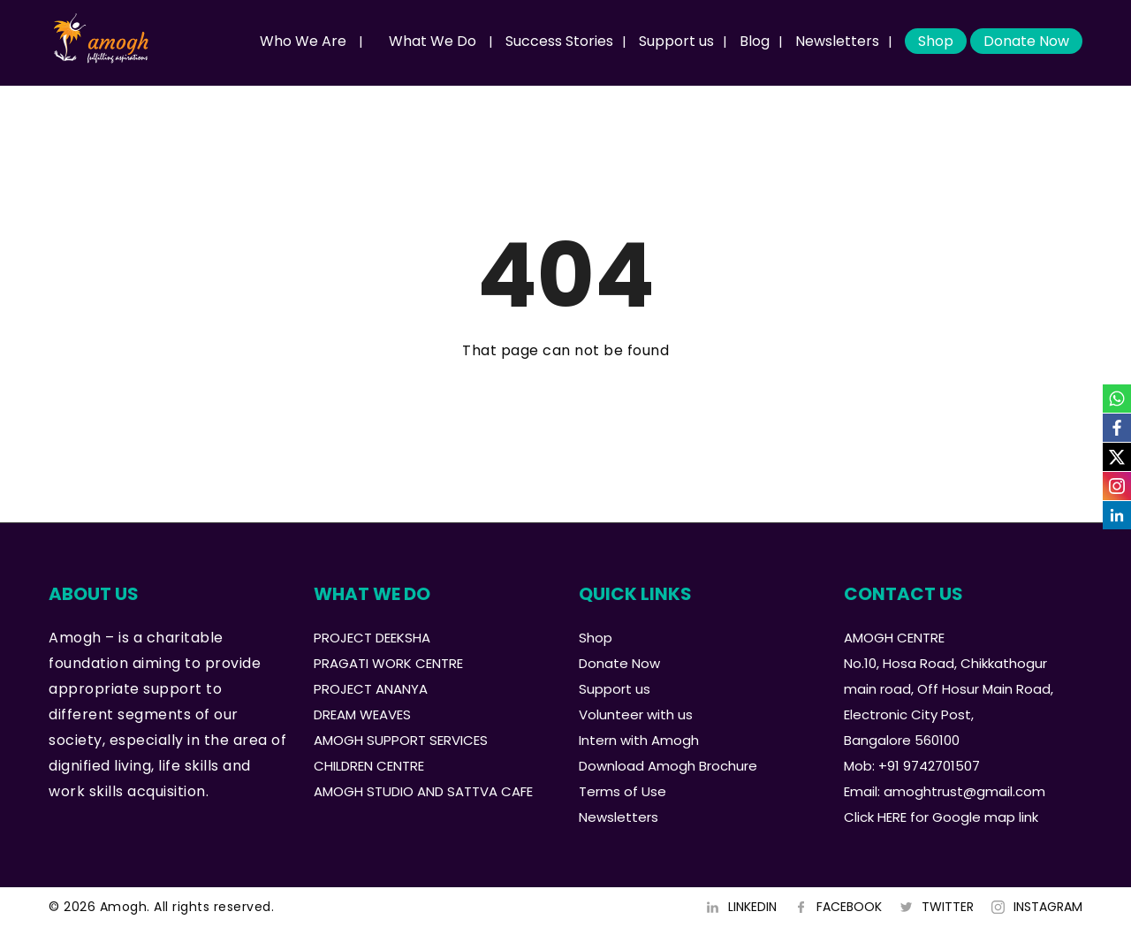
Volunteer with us (636, 714)
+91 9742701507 (929, 765)
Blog (755, 41)
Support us (676, 41)
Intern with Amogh (639, 740)
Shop (935, 41)
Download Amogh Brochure (668, 765)
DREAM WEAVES (362, 714)
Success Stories (559, 41)
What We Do (432, 41)
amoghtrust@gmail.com (964, 791)
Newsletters (837, 41)
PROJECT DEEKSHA (372, 637)
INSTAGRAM (1047, 907)
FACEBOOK (849, 907)
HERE (892, 817)
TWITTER (948, 907)
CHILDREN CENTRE (369, 765)
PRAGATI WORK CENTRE (388, 663)
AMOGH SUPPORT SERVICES (401, 740)
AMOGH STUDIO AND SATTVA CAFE (423, 791)
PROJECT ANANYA (371, 689)
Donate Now (1026, 41)
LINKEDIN (752, 907)
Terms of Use (622, 791)
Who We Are (303, 41)
